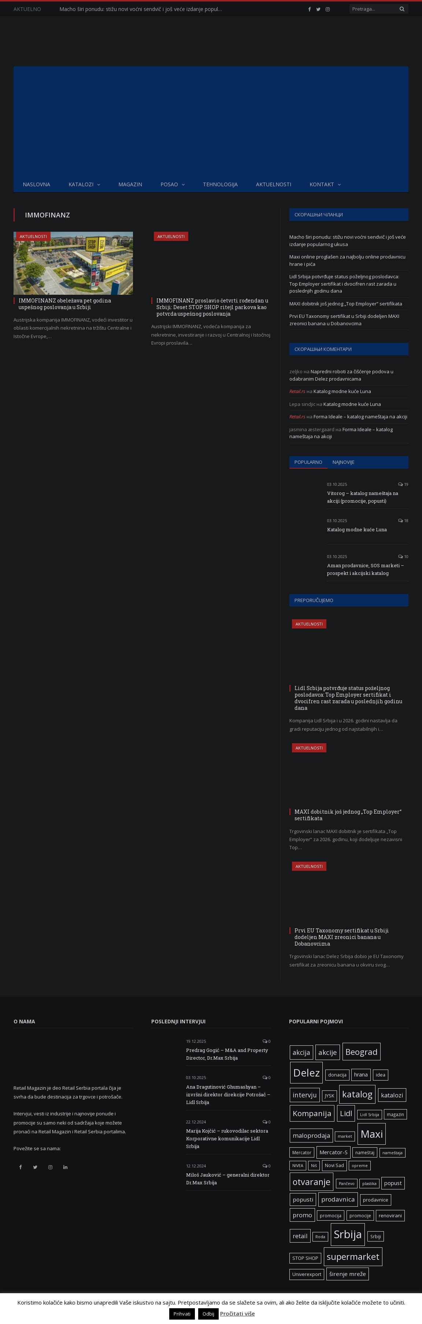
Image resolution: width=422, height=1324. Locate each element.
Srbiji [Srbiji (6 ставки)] (375, 1236)
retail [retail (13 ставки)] (300, 1236)
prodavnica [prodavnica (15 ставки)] (338, 1199)
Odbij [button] (208, 1313)
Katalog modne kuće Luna (342, 391)
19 (403, 484)
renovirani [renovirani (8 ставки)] (390, 1215)
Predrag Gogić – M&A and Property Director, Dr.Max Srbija (227, 1054)
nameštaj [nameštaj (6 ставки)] (364, 1152)
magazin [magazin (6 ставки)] (395, 1114)
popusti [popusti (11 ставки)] (303, 1199)
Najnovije (344, 462)
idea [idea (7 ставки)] (380, 1075)
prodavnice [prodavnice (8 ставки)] (375, 1199)
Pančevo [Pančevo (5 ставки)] (347, 1183)
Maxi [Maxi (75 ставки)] (371, 1134)
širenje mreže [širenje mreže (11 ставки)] (347, 1273)
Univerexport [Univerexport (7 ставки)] (306, 1274)
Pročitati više (237, 1313)
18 (403, 520)
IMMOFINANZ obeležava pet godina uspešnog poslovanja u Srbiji (65, 304)
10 (403, 556)
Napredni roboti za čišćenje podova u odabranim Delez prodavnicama (341, 375)
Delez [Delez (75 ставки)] (306, 1072)
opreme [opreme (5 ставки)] (360, 1165)
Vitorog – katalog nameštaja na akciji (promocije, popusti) (362, 497)
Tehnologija (220, 184)
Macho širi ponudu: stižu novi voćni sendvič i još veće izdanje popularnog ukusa (143, 9)
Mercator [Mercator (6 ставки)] (301, 1152)
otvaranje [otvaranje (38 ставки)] (311, 1182)
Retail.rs (297, 391)
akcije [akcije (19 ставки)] (327, 1052)
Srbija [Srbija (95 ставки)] (348, 1234)
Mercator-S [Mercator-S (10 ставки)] (333, 1152)
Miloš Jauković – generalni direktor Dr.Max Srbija (228, 1178)
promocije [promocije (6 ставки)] (360, 1215)
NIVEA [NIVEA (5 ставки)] (297, 1165)
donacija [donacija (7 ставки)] (337, 1075)
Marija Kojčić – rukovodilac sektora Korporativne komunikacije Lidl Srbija (227, 1138)
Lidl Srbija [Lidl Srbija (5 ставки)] (369, 1114)
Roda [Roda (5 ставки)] (320, 1236)
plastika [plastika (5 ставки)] (369, 1183)
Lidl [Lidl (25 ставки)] (346, 1113)
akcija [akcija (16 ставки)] (301, 1052)
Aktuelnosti (273, 184)
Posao (169, 184)
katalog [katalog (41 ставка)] (357, 1094)
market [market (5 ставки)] (345, 1136)
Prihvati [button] (182, 1313)
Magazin (130, 184)
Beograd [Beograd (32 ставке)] (361, 1051)
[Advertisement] (211, 121)
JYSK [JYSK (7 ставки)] (329, 1096)
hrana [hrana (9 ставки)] (361, 1074)
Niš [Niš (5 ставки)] (314, 1165)
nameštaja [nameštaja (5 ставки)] (392, 1152)
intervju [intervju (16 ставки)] (305, 1094)
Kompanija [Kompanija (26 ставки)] (312, 1113)
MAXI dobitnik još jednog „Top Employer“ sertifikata (345, 303)
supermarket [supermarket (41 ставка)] (353, 1256)
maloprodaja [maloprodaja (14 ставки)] (311, 1135)
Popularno (308, 462)
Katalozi (81, 184)
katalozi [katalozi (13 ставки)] (392, 1095)
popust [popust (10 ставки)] (393, 1183)
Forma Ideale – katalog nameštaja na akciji (360, 416)
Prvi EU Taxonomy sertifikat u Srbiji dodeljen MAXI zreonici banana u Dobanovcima (344, 320)
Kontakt (322, 184)
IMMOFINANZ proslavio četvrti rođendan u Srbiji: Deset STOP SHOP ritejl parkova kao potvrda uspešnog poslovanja (212, 307)
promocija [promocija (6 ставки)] (330, 1215)
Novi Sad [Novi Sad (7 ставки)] (334, 1165)
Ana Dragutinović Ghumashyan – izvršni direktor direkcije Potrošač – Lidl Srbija (228, 1094)
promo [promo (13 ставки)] (302, 1215)
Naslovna (36, 184)
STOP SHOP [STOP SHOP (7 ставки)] (305, 1258)
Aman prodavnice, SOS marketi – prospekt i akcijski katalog (365, 569)
